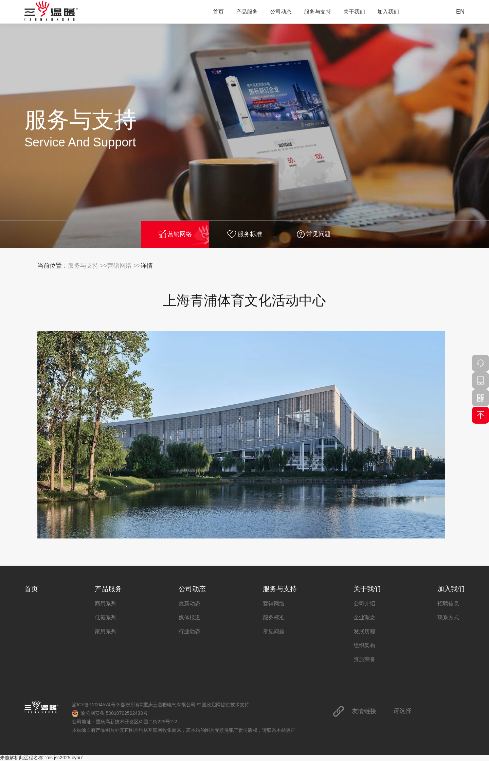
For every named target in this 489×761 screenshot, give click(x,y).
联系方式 (448, 617)
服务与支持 (317, 12)
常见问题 (314, 234)
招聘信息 (448, 603)
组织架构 (364, 645)
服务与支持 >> (87, 265)
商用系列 (105, 603)
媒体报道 (189, 617)
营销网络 (175, 234)
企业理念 (364, 617)
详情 (147, 265)
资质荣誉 (364, 659)
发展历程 (364, 631)
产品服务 (247, 12)
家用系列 (105, 631)
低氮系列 (105, 617)
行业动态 (189, 631)
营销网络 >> (124, 265)
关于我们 (354, 12)
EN (460, 11)
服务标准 (244, 234)
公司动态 (281, 12)
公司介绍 (364, 603)
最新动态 (189, 603)
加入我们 (388, 12)
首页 (218, 12)
